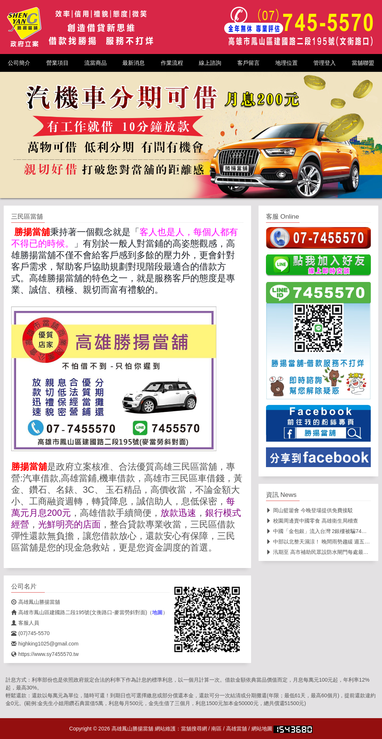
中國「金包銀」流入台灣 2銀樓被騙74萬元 (319, 531)
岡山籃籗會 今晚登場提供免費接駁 (309, 510)
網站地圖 (261, 729)
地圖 (157, 612)
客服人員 (25, 623)
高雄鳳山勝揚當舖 (35, 602)
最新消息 (133, 63)
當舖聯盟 (363, 63)
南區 (216, 729)
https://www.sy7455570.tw (45, 654)
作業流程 (172, 63)
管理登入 (324, 63)
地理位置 (286, 63)
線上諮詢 (210, 63)
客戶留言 (248, 63)
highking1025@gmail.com (44, 644)
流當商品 (95, 63)
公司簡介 (19, 63)
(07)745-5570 (30, 633)
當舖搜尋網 (194, 729)
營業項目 (57, 63)
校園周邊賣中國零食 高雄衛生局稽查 (312, 521)
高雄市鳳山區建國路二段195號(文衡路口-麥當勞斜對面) (79, 612)
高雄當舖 (236, 729)
